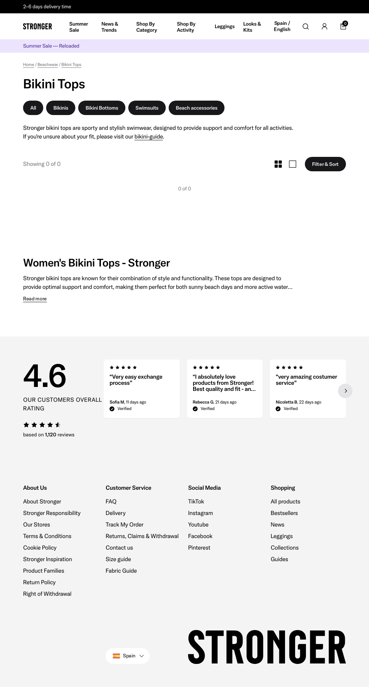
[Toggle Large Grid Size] (292, 164)
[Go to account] (324, 26)
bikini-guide (148, 136)
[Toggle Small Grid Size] (278, 164)
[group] (142, 391)
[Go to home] (37, 26)
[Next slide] (345, 391)
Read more (35, 299)
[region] (225, 391)
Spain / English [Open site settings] (282, 26)
